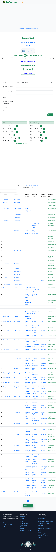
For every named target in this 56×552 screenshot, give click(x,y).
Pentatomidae (17, 271)
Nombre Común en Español (8, 87)
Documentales (24, 523)
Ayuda (22, 528)
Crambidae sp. (51, 220)
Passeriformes (7, 396)
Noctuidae (16, 253)
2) (9, 129)
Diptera (5, 277)
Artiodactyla (6, 492)
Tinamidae (17, 321)
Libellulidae (17, 202)
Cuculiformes (6, 330)
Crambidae (17, 220)
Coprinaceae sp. (52, 199)
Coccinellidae (17, 208)
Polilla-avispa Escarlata (27, 231)
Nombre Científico (8, 92)
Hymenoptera (6, 284)
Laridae (16, 368)
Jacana (27, 354)
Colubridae (17, 316)
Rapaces (40, 537)
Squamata (6, 316)
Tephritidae (17, 280)
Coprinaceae (17, 199)
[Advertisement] (28, 16)
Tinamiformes (7, 321)
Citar (4, 526)
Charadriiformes (7, 354)
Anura (4, 288)
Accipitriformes (7, 387)
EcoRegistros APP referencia (45, 521)
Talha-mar (43, 368)
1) (10, 126)
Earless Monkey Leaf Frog (35, 311)
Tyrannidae (17, 396)
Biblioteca (40, 525)
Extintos (40, 530)
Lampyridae (17, 217)
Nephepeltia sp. (52, 202)
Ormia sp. (50, 277)
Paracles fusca (52, 244)
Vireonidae (17, 423)
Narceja (43, 359)
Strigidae (16, 382)
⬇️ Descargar (28, 506)
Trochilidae (17, 377)
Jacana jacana (52, 354)
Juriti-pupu (44, 340)
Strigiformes (6, 382)
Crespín (27, 335)
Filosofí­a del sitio (7, 524)
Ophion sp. (50, 284)
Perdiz (42, 326)
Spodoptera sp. (51, 260)
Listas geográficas (42, 534)
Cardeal (43, 455)
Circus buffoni (51, 391)
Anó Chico (27, 330)
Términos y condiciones (26, 530)
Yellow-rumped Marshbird (35, 440)
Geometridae (17, 250)
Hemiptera (6, 264)
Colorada (27, 326)
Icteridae (16, 434)
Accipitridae (17, 387)
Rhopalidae (17, 274)
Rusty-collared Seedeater (35, 474)
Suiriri (42, 401)
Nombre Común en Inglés (8, 96)
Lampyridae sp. (51, 217)
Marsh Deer (35, 492)
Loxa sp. (50, 271)
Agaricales (5, 199)
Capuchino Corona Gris (28, 467)
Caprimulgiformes (8, 373)
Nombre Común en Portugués (8, 102)
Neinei (42, 396)
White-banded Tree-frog (35, 289)
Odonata (5, 202)
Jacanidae (16, 354)
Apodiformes (6, 377)
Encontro (43, 434)
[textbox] (34, 86)
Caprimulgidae (18, 373)
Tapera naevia (52, 335)
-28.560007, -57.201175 (32, 186)
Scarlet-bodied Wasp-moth (35, 231)
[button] (28, 65)
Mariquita (43, 445)
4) (9, 135)
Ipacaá (27, 349)
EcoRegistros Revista (43, 523)
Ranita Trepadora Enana (28, 295)
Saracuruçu (44, 349)
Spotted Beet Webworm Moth (35, 225)
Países (39, 527)
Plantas (22, 518)
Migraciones (23, 525)
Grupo (4, 82)
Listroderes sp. (51, 214)
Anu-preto (43, 330)
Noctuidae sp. (51, 253)
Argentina (30, 51)
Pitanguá (27, 396)
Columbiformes (7, 340)
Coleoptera (6, 208)
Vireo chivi (51, 423)
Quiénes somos (7, 523)
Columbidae (17, 340)
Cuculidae (17, 330)
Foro (21, 521)
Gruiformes (6, 349)
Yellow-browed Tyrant (34, 407)
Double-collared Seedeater (35, 461)
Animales (22, 516)
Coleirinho (43, 459)
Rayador (27, 368)
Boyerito (27, 434)
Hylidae (16, 288)
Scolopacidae (17, 359)
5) (11, 138)
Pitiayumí (27, 445)
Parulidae (16, 445)
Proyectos (23, 527)
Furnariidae (17, 412)
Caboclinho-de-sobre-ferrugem (44, 480)
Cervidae (16, 492)
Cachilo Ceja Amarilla (27, 429)
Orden (4, 111)
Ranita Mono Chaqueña (28, 311)
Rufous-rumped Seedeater (35, 480)
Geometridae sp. (52, 250)
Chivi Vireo (35, 423)
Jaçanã (42, 354)
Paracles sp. (51, 247)
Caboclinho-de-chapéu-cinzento (44, 467)
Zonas (39, 532)
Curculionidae (17, 214)
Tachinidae (16, 277)
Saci (42, 335)
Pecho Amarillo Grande (27, 440)
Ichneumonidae (18, 284)
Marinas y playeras (43, 535)
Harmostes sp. (51, 274)
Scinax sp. (50, 307)
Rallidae (16, 349)
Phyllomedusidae (19, 310)
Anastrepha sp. (51, 280)
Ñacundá (27, 373)
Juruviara (43, 423)
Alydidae (16, 264)
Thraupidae (17, 450)
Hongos (22, 520)
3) (10, 132)
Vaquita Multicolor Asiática (28, 210)
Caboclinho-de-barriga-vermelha (44, 487)
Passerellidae (17, 428)
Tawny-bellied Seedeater (35, 487)
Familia (5, 107)
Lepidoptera (6, 220)
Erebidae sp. (51, 241)
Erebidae (16, 230)
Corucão (43, 373)
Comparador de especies (44, 528)
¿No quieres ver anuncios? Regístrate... (27, 28)
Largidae (16, 268)
